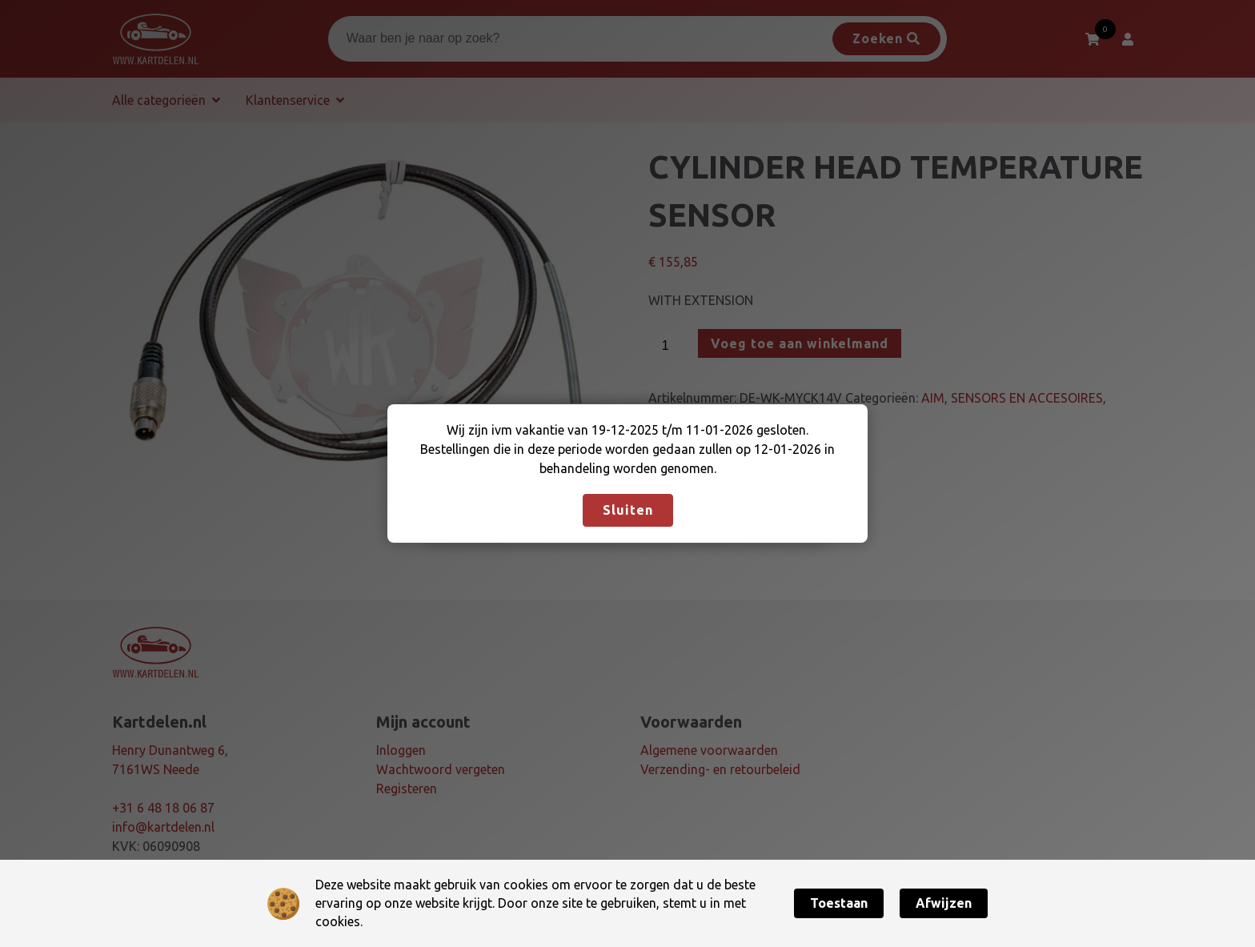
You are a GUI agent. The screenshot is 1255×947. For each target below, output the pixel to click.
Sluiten (628, 510)
